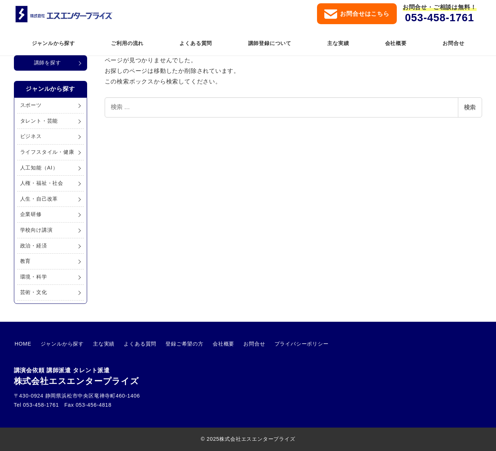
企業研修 (31, 214)
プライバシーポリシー (289, 344)
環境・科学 (33, 277)
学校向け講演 (36, 230)
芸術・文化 (33, 292)
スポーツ (31, 105)
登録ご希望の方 (178, 344)
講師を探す (47, 63)
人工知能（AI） (39, 168)
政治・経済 (33, 246)
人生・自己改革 (39, 199)
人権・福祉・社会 (41, 183)
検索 (470, 107)
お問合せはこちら (356, 14)
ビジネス (31, 136)
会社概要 (214, 344)
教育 (25, 261)
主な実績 (100, 344)
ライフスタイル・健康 (47, 152)
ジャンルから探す (59, 344)
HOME (22, 344)
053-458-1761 (439, 17)
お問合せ (244, 344)
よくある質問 (134, 344)
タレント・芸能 (39, 121)
